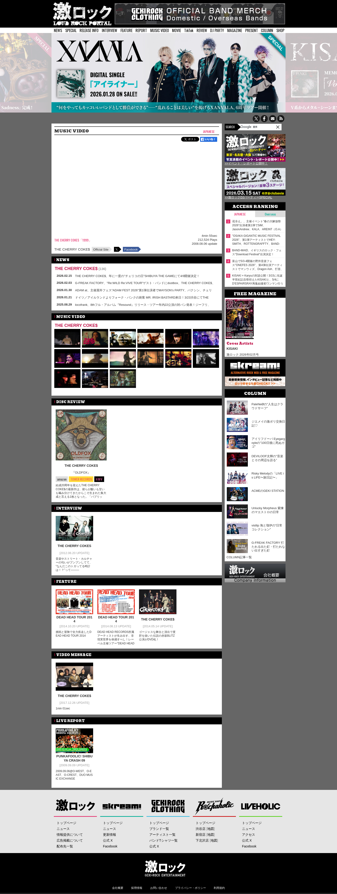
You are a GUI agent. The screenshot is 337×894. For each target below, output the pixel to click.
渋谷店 (200, 829)
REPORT (141, 30)
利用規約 (219, 888)
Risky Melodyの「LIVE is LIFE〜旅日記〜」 (268, 475)
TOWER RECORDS (81, 479)
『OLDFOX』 (81, 472)
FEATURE (126, 30)
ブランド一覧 (159, 829)
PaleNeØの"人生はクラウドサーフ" (267, 406)
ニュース (63, 829)
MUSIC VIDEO (159, 30)
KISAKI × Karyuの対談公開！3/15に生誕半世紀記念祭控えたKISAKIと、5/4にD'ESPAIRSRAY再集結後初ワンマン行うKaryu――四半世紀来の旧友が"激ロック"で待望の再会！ (257, 279)
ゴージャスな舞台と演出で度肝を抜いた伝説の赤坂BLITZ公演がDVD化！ (157, 635)
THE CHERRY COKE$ (72, 249)
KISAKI (232, 348)
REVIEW (202, 30)
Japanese (209, 132)
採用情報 (136, 888)
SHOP (280, 30)
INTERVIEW (109, 30)
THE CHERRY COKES (74, 546)
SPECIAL (71, 30)
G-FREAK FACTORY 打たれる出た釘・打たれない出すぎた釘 (268, 546)
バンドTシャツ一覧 (163, 840)
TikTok (188, 30)
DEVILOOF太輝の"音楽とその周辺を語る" (267, 458)
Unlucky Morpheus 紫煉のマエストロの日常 (268, 510)
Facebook (131, 249)
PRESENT (251, 30)
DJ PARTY (217, 30)
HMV (99, 479)
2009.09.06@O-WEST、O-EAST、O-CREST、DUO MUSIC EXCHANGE (74, 775)
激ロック (75, 806)
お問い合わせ (158, 888)
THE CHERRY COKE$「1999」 (73, 240)
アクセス (248, 834)
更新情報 (109, 834)
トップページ (66, 823)
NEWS (58, 30)
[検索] (252, 127)
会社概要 (117, 888)
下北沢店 (202, 840)
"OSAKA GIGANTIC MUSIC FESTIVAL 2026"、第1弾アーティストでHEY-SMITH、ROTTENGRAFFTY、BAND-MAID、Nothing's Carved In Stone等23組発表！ (257, 240)
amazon (61, 479)
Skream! (122, 806)
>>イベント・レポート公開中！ (246, 163)
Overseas (270, 214)
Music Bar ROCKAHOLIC (214, 806)
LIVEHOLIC (261, 806)
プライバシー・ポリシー (190, 888)
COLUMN (267, 30)
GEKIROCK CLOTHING (168, 806)
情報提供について (70, 834)
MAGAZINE (234, 30)
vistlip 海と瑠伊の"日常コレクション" (267, 527)
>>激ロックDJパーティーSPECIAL (248, 197)
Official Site (101, 249)
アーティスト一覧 (162, 834)
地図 (210, 829)
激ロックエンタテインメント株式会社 (165, 868)
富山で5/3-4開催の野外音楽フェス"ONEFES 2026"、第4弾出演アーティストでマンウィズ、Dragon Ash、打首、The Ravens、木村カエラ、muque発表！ (258, 265)
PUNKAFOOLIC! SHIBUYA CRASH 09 (74, 758)
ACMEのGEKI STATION (268, 491)
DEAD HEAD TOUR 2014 (74, 619)
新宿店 (200, 834)
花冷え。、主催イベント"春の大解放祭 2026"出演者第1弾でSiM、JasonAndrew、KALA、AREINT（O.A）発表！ (257, 225)
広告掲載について (70, 840)
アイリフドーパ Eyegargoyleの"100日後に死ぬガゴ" (268, 443)
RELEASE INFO (89, 30)
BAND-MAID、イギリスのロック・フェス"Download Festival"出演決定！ (257, 252)
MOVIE (176, 30)
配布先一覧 (65, 846)
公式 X (108, 840)
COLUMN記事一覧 (239, 557)
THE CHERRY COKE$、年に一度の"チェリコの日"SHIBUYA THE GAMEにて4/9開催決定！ (137, 276)
